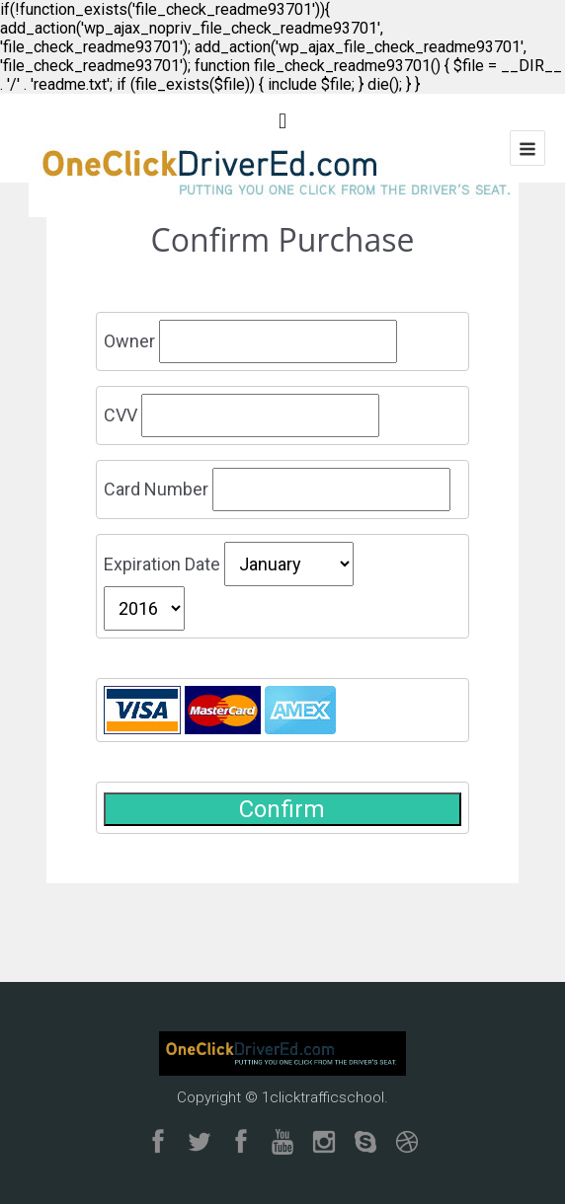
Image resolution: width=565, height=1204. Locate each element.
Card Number (156, 489)
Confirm (282, 809)
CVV (120, 415)
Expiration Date (162, 564)
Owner (129, 341)
